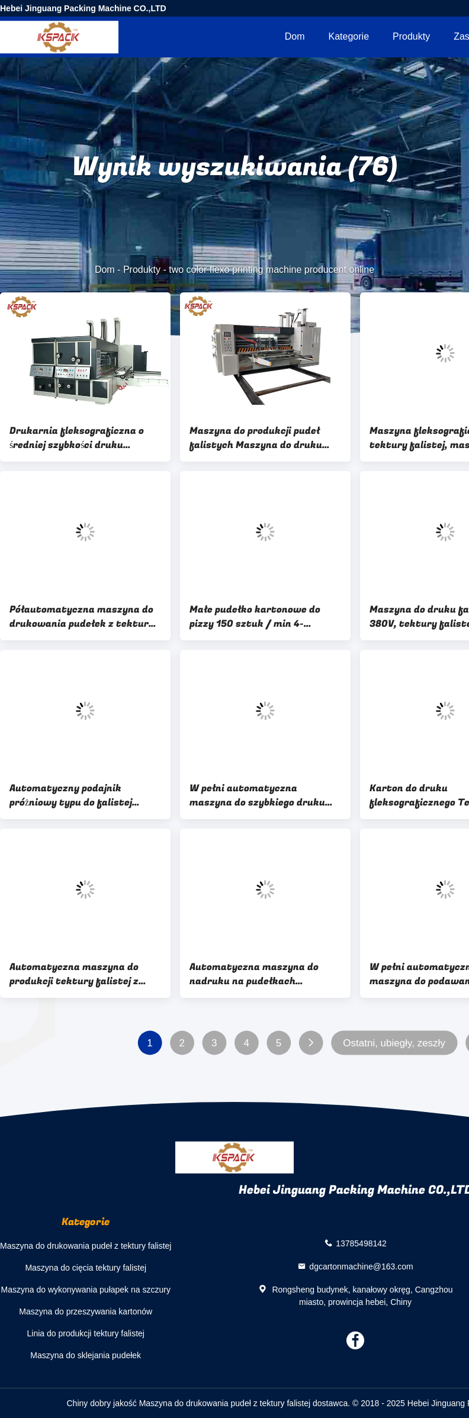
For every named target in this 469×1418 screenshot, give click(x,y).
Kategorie (349, 36)
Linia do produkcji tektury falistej (85, 1333)
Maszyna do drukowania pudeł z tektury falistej (85, 1246)
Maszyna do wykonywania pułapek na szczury (86, 1289)
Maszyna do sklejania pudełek (85, 1355)
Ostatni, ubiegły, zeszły (394, 1043)
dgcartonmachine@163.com (361, 1266)
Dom (295, 36)
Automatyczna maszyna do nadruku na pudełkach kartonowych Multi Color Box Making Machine (258, 974)
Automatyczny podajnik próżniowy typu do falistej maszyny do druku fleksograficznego (70, 795)
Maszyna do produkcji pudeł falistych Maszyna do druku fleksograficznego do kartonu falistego (259, 438)
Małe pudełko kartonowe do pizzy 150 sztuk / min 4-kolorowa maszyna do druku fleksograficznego (256, 616)
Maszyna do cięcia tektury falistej (85, 1267)
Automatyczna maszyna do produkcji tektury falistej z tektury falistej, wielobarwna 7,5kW (80, 974)
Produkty (411, 36)
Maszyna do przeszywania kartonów (85, 1311)
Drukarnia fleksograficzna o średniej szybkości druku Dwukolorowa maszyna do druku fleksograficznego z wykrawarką (76, 438)
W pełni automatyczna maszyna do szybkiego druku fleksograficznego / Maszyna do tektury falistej (265, 795)
